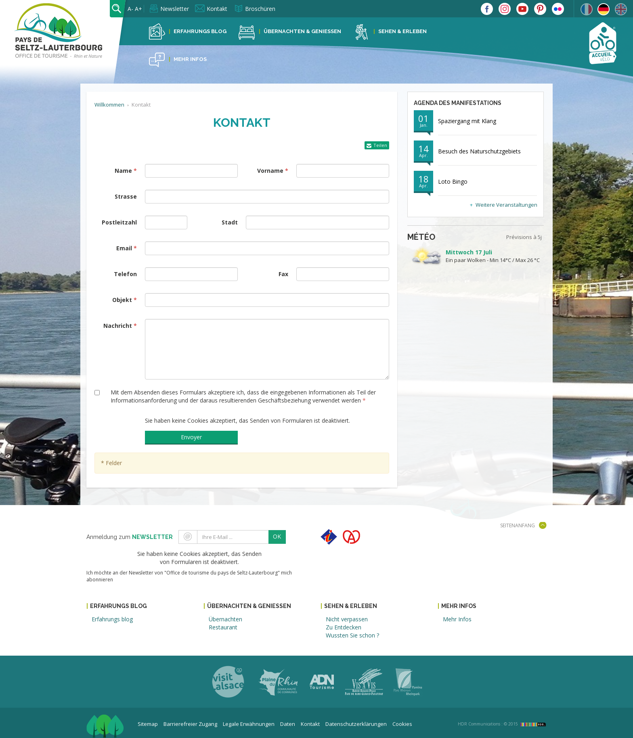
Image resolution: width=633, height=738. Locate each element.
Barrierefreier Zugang (190, 724)
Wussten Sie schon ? (352, 635)
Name (123, 170)
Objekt (122, 300)
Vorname (270, 170)
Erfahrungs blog (112, 619)
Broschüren (260, 9)
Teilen (380, 145)
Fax (283, 274)
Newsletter (174, 9)
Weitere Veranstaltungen (506, 204)
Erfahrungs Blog (200, 31)
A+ (138, 9)
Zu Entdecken (343, 627)
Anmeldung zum (129, 537)
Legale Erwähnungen (249, 724)
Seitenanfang (517, 525)
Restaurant (223, 627)
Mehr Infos (190, 59)
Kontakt (217, 9)
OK (277, 536)
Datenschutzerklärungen (356, 724)
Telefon (125, 274)
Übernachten (225, 619)
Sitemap (148, 724)
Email (124, 248)
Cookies (402, 724)
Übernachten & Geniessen (302, 31)
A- (130, 9)
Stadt (230, 222)
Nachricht (117, 325)
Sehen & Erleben (402, 31)
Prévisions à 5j (524, 237)
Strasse (126, 196)
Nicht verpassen (347, 619)
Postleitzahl (119, 222)
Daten (287, 724)
